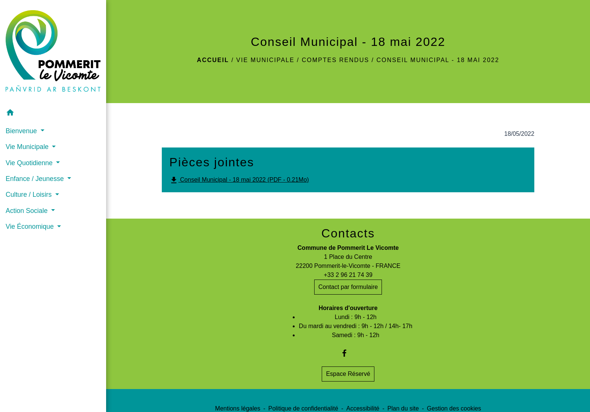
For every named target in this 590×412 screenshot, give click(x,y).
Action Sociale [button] (27, 210)
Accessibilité (362, 408)
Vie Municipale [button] (28, 147)
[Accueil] (53, 52)
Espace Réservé (348, 374)
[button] (53, 114)
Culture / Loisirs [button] (29, 194)
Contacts (348, 233)
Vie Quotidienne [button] (30, 163)
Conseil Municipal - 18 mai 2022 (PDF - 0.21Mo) (239, 180)
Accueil (213, 60)
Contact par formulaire (348, 287)
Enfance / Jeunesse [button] (35, 178)
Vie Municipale (265, 60)
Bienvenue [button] (22, 131)
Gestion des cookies (454, 408)
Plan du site (403, 408)
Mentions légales (237, 408)
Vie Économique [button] (31, 226)
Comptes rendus (335, 60)
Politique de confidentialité (303, 408)
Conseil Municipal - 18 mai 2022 (437, 60)
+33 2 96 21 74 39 (348, 275)
